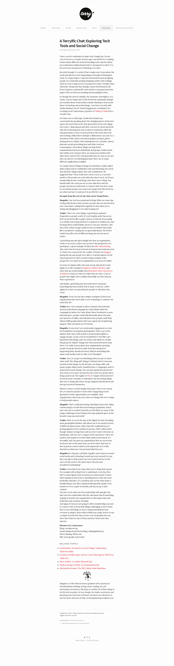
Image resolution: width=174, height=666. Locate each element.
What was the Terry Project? (87, 33)
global (96, 632)
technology (101, 632)
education (81, 632)
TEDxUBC (54, 28)
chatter (75, 632)
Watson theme (79, 660)
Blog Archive (118, 28)
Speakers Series (93, 28)
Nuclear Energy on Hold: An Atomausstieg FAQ (80, 580)
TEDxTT (106, 28)
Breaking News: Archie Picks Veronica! (72, 639)
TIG (89, 388)
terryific (74, 634)
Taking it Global (101, 120)
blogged (63, 266)
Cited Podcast (67, 28)
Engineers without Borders (94, 279)
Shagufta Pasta (66, 56)
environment (89, 632)
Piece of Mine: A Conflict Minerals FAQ (76, 577)
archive (70, 632)
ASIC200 (79, 28)
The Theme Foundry (93, 660)
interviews (68, 634)
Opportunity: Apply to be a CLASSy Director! (76, 642)
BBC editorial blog (102, 257)
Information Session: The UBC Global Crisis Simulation (83, 583)
